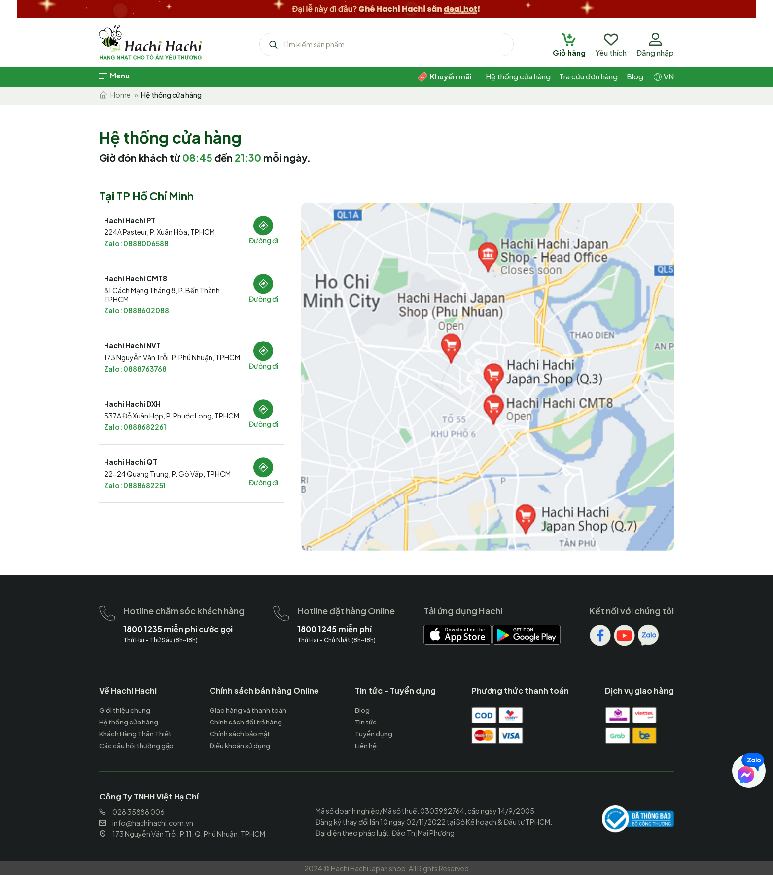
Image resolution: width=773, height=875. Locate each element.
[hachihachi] (386, 7)
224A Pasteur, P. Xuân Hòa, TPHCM (159, 232)
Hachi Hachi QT (130, 461)
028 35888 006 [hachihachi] (132, 811)
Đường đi (263, 240)
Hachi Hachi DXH (132, 403)
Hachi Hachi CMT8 (135, 278)
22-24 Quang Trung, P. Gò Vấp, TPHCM (167, 473)
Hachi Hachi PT (129, 220)
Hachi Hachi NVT (132, 345)
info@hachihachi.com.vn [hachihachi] (146, 822)
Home (115, 94)
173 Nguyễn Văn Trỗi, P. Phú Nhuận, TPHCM (172, 357)
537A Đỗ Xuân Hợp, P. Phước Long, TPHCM (171, 415)
